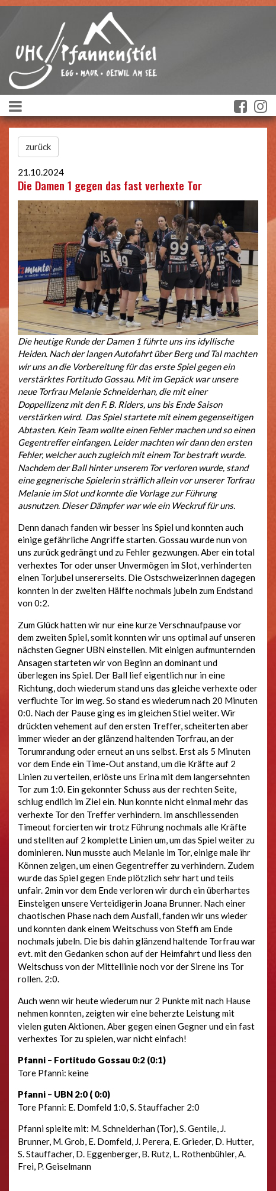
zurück (38, 146)
